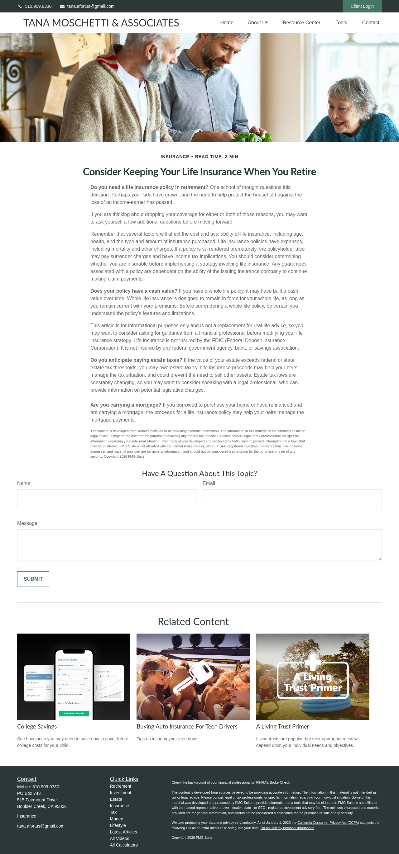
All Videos (119, 838)
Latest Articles (123, 831)
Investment (120, 792)
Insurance (119, 805)
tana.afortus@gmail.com (87, 6)
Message (27, 523)
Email (209, 483)
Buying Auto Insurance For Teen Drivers (187, 726)
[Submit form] (33, 579)
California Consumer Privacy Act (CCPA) (328, 822)
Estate (116, 799)
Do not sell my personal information (287, 828)
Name (24, 483)
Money (116, 818)
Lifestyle (118, 825)
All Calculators (124, 844)
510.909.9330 (34, 6)
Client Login (362, 6)
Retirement (120, 786)
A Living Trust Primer (282, 726)
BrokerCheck (280, 782)
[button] (227, 22)
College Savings (37, 726)
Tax (113, 812)
